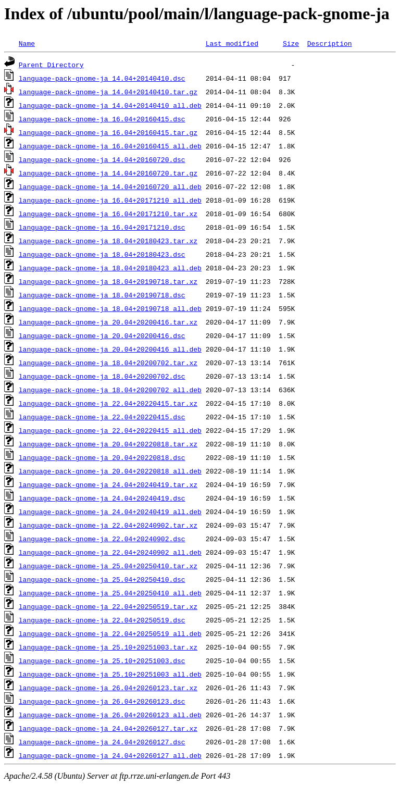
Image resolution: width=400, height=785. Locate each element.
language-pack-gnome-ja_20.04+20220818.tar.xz (108, 443)
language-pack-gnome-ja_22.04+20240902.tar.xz (108, 525)
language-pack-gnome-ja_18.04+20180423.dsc (102, 254)
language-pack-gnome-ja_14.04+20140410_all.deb (110, 105)
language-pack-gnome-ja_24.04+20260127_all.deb (110, 755)
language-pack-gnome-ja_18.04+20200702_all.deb (110, 389)
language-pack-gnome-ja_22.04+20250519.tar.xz (108, 606)
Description (329, 43)
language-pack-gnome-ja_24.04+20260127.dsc (102, 741)
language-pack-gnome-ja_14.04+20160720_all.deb (110, 186)
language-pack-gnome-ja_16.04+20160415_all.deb (110, 146)
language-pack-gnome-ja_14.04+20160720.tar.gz (108, 173)
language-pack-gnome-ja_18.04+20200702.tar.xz (108, 362)
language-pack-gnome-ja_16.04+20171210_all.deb (110, 200)
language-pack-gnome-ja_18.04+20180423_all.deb (110, 267)
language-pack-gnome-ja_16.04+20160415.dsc (102, 118)
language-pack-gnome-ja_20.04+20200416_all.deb (110, 349)
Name (27, 43)
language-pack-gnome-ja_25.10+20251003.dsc (102, 660)
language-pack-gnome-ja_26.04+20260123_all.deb (110, 714)
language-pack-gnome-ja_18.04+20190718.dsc (102, 295)
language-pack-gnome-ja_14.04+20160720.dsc (102, 159)
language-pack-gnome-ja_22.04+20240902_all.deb (110, 552)
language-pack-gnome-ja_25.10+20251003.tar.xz (108, 647)
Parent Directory (51, 64)
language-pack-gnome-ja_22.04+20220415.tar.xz (108, 403)
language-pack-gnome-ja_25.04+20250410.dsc (102, 579)
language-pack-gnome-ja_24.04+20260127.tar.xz (108, 728)
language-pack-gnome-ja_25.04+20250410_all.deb (110, 592)
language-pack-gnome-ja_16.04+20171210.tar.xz (108, 213)
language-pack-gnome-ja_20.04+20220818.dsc (102, 457)
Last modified (232, 43)
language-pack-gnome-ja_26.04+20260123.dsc (102, 701)
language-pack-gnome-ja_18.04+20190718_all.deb (110, 308)
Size (291, 43)
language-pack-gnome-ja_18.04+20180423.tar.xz (108, 240)
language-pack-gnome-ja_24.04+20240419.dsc (102, 498)
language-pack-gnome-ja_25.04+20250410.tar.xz (108, 565)
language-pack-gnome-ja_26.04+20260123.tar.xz (108, 687)
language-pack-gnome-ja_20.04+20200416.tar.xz (108, 322)
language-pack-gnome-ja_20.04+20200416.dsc (102, 335)
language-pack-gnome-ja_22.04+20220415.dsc (102, 416)
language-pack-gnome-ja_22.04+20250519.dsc (102, 620)
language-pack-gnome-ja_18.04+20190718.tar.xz (108, 281)
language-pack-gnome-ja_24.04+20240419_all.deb (110, 511)
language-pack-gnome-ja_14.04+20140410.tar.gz (108, 91)
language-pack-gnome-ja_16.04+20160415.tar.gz (108, 132)
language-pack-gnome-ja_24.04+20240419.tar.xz (108, 484)
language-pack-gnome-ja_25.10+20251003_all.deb (110, 674)
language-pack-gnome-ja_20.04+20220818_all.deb (110, 471)
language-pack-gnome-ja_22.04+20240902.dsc (102, 538)
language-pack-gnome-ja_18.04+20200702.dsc (102, 376)
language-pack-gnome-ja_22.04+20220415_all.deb (110, 430)
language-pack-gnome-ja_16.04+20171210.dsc (102, 227)
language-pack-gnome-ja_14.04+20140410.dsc (102, 78)
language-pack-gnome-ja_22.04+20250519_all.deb (110, 633)
